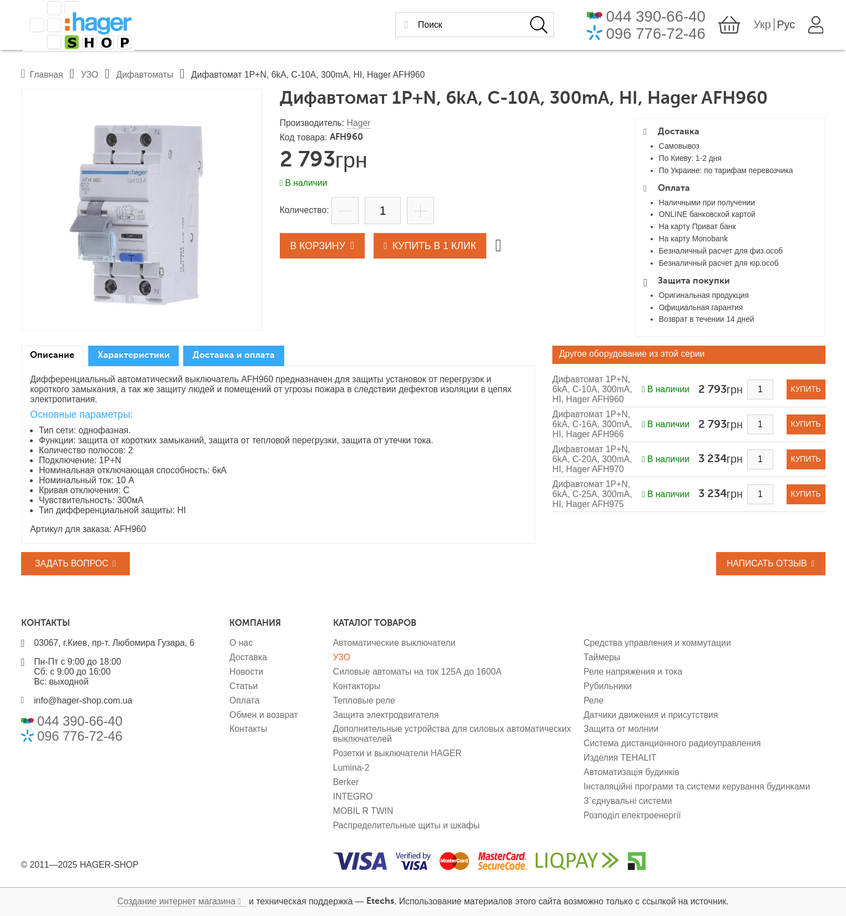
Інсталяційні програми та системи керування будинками (696, 786)
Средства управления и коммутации (657, 642)
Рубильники (607, 686)
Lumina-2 (351, 767)
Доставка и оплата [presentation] (234, 355)
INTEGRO (353, 796)
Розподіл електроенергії (632, 815)
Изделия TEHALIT (619, 757)
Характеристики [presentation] (134, 355)
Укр (764, 26)
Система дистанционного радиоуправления (672, 743)
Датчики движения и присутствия (650, 715)
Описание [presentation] (52, 355)
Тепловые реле (364, 700)
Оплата (244, 700)
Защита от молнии (620, 728)
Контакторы (356, 686)
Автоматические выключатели (394, 642)
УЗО (341, 657)
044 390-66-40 (657, 17)
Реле (593, 700)
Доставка (248, 657)
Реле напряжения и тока (632, 671)
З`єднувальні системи (627, 801)
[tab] (52, 356)
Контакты (248, 728)
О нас (241, 642)
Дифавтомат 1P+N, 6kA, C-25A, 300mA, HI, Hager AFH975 (592, 494)
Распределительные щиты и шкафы (406, 825)
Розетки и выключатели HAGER (397, 753)
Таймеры (601, 657)
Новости (246, 671)
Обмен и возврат (263, 715)
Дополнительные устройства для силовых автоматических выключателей (452, 733)
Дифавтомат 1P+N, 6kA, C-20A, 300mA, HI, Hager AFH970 (592, 459)
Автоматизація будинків (631, 772)
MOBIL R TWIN (363, 811)
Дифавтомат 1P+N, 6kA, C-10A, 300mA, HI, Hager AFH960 (592, 389)
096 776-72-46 (657, 34)
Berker (346, 782)
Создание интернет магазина (176, 901)
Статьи (243, 686)
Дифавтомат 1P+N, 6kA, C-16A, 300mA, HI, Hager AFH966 (592, 424)
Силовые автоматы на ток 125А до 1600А (417, 671)
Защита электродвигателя (386, 715)
